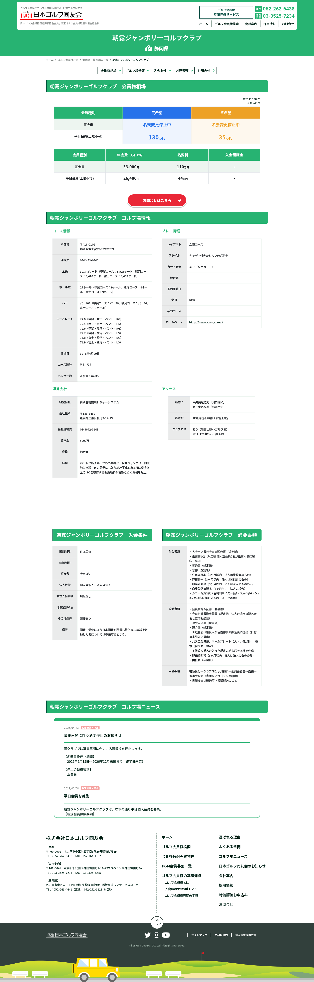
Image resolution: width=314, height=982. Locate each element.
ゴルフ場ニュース (233, 856)
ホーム (203, 24)
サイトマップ (199, 935)
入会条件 (160, 70)
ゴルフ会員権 (226, 12)
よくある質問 (230, 846)
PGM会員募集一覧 (177, 865)
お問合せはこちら (157, 200)
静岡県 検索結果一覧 (96, 60)
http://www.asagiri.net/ (206, 322)
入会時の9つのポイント (181, 889)
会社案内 (251, 24)
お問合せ (288, 24)
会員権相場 (109, 70)
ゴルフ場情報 (135, 70)
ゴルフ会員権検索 (227, 24)
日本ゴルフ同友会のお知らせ (242, 865)
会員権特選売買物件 (178, 856)
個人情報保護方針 (245, 935)
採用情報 (270, 24)
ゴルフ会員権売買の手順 (181, 895)
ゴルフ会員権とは (177, 882)
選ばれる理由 (230, 837)
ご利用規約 (221, 935)
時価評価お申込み (233, 894)
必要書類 (182, 70)
